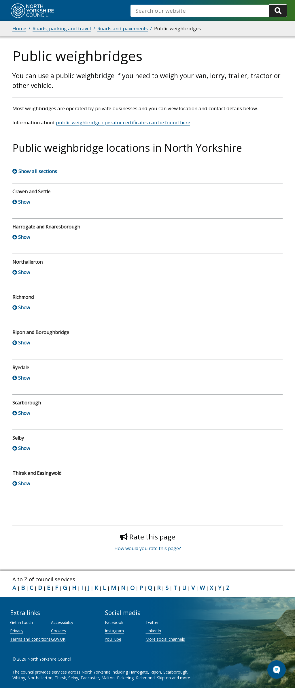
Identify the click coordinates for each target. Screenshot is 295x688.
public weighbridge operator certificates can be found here (123, 122)
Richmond (23, 297)
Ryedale (20, 367)
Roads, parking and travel (62, 28)
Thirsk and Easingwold (36, 473)
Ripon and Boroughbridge (40, 332)
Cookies (58, 630)
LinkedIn (153, 630)
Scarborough (26, 403)
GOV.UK (58, 639)
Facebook (114, 622)
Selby (18, 438)
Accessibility (62, 622)
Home (19, 28)
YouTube (113, 639)
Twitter (152, 622)
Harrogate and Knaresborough (46, 227)
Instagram (114, 630)
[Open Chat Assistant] (276, 669)
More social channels (165, 639)
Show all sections (37, 171)
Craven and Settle (31, 191)
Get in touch (21, 622)
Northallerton (27, 262)
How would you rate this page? (147, 548)
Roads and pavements (122, 28)
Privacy (16, 630)
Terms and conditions (30, 639)
